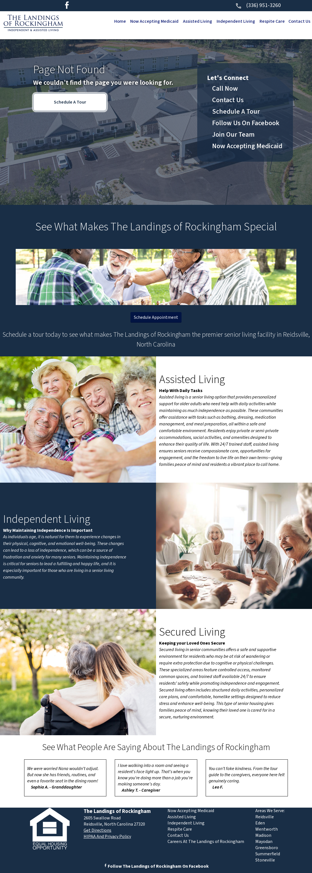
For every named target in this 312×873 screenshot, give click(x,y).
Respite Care (271, 21)
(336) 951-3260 (258, 5)
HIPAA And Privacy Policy (107, 836)
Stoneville (265, 860)
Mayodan (263, 841)
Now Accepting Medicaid (152, 21)
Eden (260, 823)
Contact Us (299, 21)
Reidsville (264, 817)
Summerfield (267, 854)
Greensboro (266, 848)
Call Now (225, 88)
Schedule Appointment (156, 317)
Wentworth (266, 829)
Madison (263, 835)
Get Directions (97, 830)
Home (117, 21)
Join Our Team (233, 134)
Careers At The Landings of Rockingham (206, 841)
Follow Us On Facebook (245, 123)
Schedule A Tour (70, 102)
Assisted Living (196, 21)
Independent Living (234, 21)
